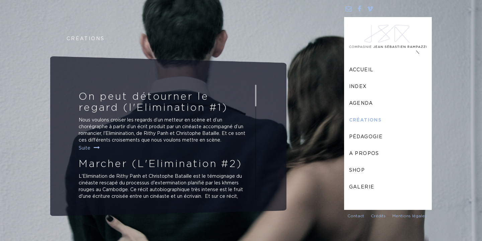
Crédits (378, 216)
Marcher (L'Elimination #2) (160, 164)
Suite (84, 148)
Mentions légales (409, 216)
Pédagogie (366, 137)
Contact (355, 216)
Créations (365, 120)
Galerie (362, 187)
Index (358, 86)
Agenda (361, 103)
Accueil (361, 70)
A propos (364, 153)
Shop (357, 170)
